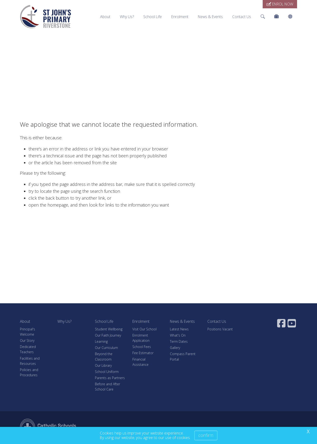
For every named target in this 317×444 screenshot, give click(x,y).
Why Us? (127, 16)
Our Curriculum (106, 347)
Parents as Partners (110, 378)
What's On (178, 335)
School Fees (141, 346)
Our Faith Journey (108, 335)
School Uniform (107, 371)
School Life (152, 16)
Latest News (179, 329)
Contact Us (241, 16)
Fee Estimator (143, 353)
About (105, 16)
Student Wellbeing (108, 329)
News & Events (210, 16)
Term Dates (179, 341)
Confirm (205, 435)
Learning (101, 341)
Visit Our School (144, 329)
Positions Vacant (220, 329)
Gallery (175, 347)
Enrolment (179, 16)
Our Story (27, 340)
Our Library (103, 365)
